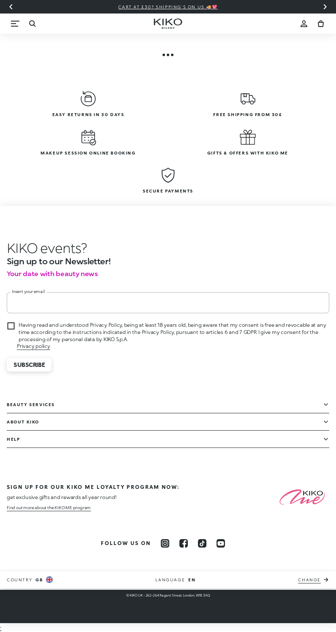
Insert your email (28, 291)
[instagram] (165, 543)
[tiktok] (202, 543)
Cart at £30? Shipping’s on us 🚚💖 (167, 6)
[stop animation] (47, 248)
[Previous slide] (11, 7)
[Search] (32, 23)
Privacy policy (33, 346)
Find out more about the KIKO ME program (49, 507)
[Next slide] (325, 7)
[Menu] (15, 23)
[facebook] (183, 543)
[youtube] (221, 543)
